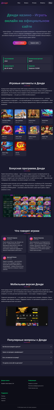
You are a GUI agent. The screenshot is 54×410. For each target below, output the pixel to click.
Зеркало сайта (35, 43)
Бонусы (26, 2)
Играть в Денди (19, 43)
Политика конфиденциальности (35, 385)
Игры (19, 2)
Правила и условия (32, 383)
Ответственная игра (33, 388)
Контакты (3, 398)
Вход (50, 2)
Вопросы (42, 2)
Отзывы (34, 2)
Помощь (3, 396)
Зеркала (3, 400)
